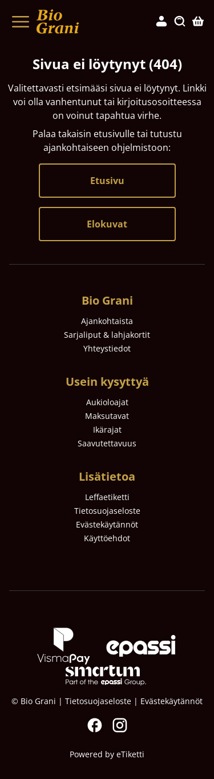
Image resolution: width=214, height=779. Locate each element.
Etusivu (107, 180)
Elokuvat (107, 224)
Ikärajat (107, 429)
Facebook (95, 725)
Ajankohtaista (107, 320)
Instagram (120, 725)
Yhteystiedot (107, 348)
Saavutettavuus (107, 443)
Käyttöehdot (107, 538)
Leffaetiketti (107, 497)
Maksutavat (107, 415)
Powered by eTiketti (107, 754)
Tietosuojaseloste (107, 510)
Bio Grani (107, 300)
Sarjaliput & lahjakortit (107, 334)
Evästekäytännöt (107, 524)
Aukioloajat (107, 402)
